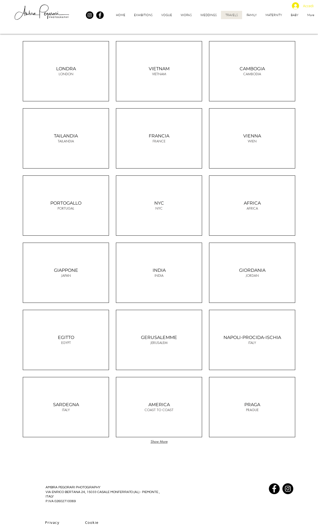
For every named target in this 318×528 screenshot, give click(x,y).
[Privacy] (53, 522)
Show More (159, 441)
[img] (159, 71)
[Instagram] (89, 15)
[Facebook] (100, 15)
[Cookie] (92, 522)
